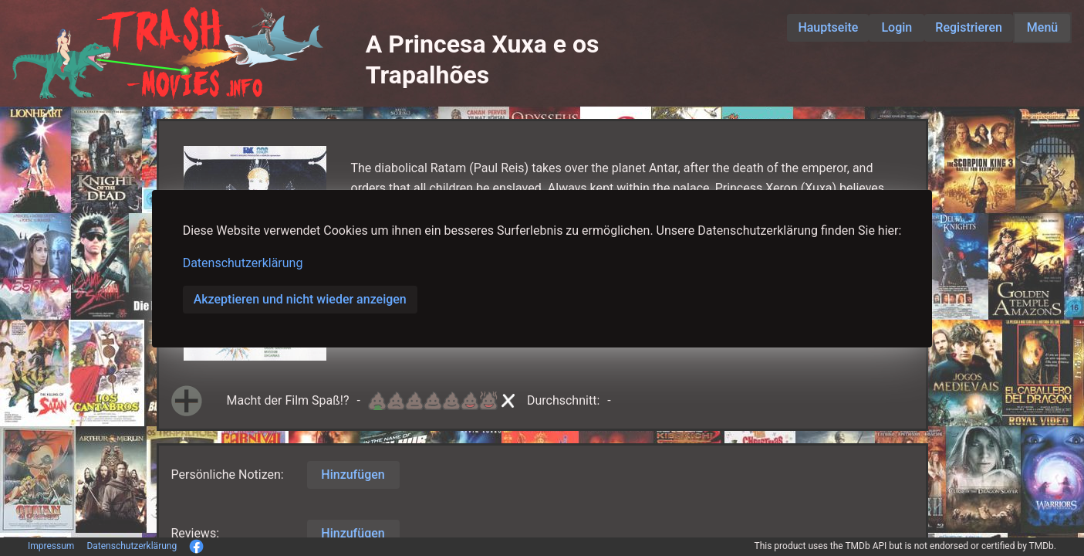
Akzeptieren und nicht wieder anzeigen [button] (300, 299)
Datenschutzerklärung (243, 263)
